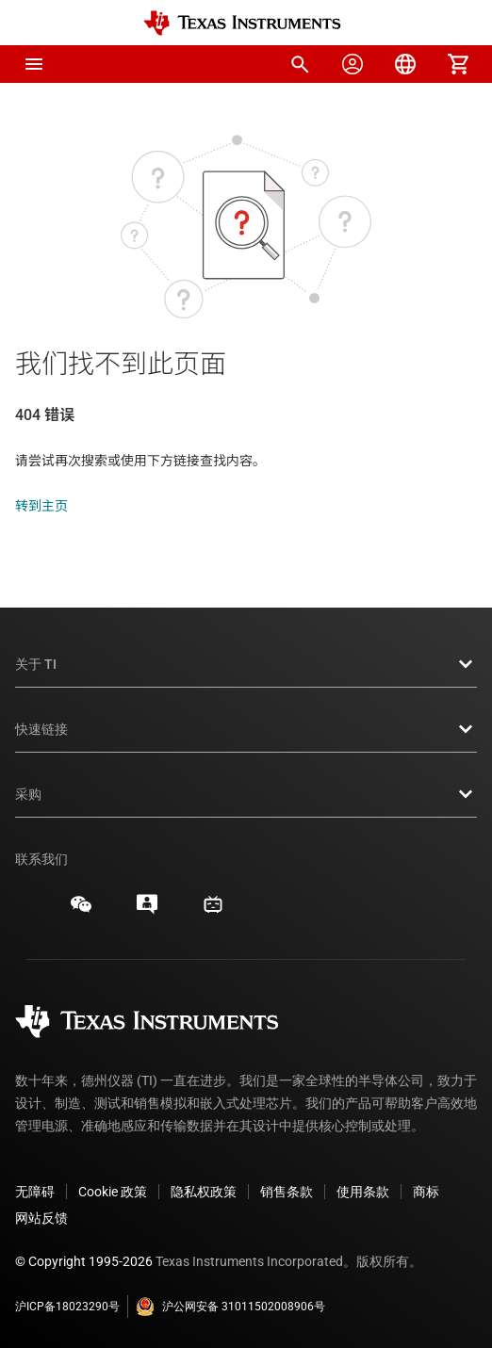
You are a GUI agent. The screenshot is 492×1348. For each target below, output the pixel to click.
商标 (426, 1191)
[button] (34, 64)
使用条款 (362, 1191)
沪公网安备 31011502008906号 (230, 1306)
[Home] (242, 23)
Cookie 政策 (112, 1191)
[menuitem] (299, 64)
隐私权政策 (204, 1191)
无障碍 (35, 1191)
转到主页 (41, 505)
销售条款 (286, 1191)
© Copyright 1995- (84, 1261)
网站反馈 (41, 1218)
